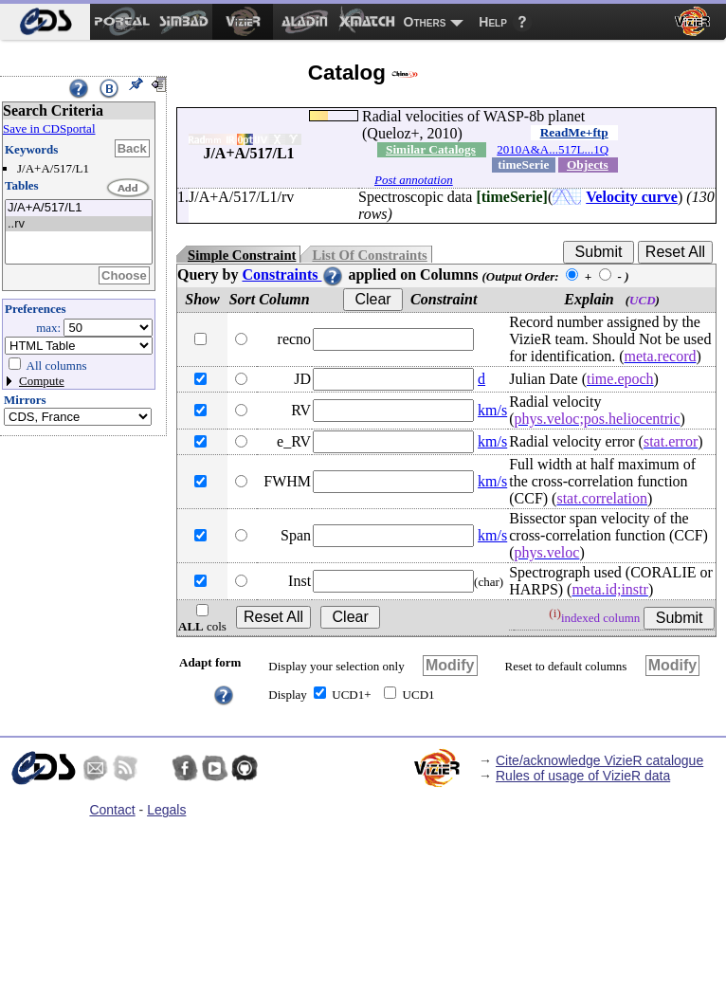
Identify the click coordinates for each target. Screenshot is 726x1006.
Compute (41, 381)
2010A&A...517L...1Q (552, 149)
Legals (166, 809)
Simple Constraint (242, 255)
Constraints (293, 274)
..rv (79, 224)
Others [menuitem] (425, 21)
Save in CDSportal (49, 128)
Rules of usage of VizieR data (583, 775)
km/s (492, 410)
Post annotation (413, 180)
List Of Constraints (369, 255)
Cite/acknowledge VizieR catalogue (599, 760)
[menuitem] (45, 22)
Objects (587, 164)
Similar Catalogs (431, 149)
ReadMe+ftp (574, 132)
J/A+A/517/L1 (79, 208)
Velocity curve (632, 197)
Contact (112, 809)
